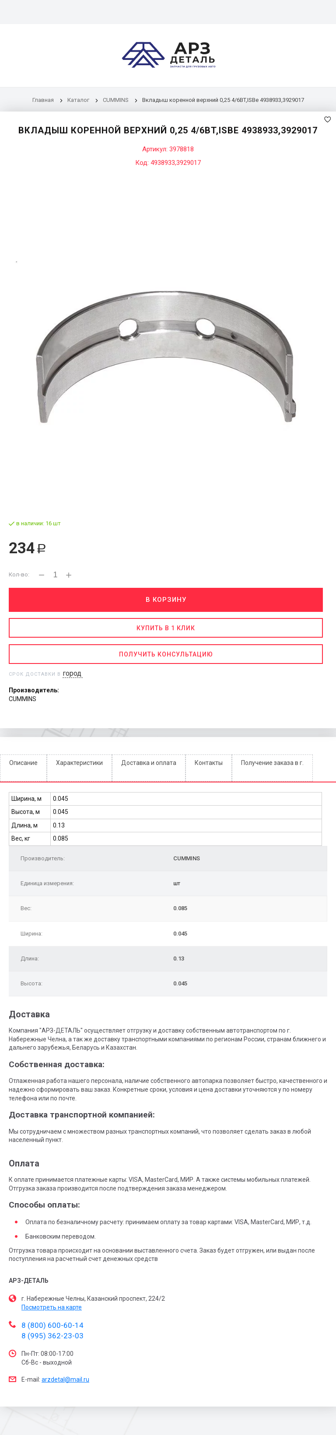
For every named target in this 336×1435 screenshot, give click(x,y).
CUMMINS (116, 100)
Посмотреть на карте (51, 1307)
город (72, 673)
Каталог (79, 100)
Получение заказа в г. (272, 762)
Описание (23, 762)
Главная (43, 100)
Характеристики (79, 762)
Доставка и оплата (148, 762)
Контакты (209, 762)
